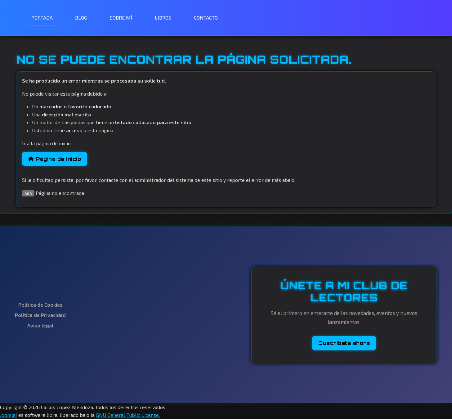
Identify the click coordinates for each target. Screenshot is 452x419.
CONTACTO (206, 17)
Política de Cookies (40, 305)
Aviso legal (40, 325)
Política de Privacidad (40, 315)
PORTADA (42, 17)
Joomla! (8, 415)
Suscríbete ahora (344, 343)
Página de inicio (54, 159)
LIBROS (163, 17)
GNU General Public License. (128, 415)
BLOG (81, 17)
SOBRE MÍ (121, 17)
